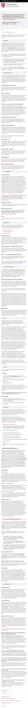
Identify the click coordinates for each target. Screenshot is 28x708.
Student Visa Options (5, 690)
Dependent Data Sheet (9, 196)
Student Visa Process (15, 28)
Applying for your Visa (5, 696)
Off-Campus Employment (8, 231)
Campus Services (9, 1)
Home (2, 28)
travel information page (12, 165)
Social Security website (21, 298)
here (20, 393)
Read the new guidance (9, 19)
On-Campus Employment (7, 229)
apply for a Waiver (4, 573)
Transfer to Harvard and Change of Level (9, 698)
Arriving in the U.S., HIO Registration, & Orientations (11, 700)
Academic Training (6, 233)
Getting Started (8, 28)
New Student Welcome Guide (7, 702)
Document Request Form (6, 197)
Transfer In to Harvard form (6, 504)
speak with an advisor (15, 168)
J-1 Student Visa (5, 693)
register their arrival (15, 87)
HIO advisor (6, 153)
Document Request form (11, 424)
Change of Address (18, 132)
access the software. (21, 357)
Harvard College (6, 440)
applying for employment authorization (8, 213)
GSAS (4, 442)
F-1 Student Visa (4, 691)
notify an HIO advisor (13, 160)
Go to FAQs (13, 23)
